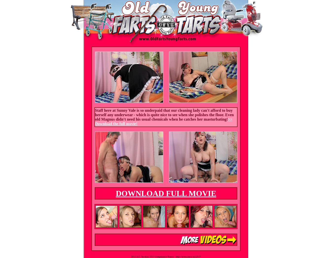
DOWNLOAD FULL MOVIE (166, 193)
